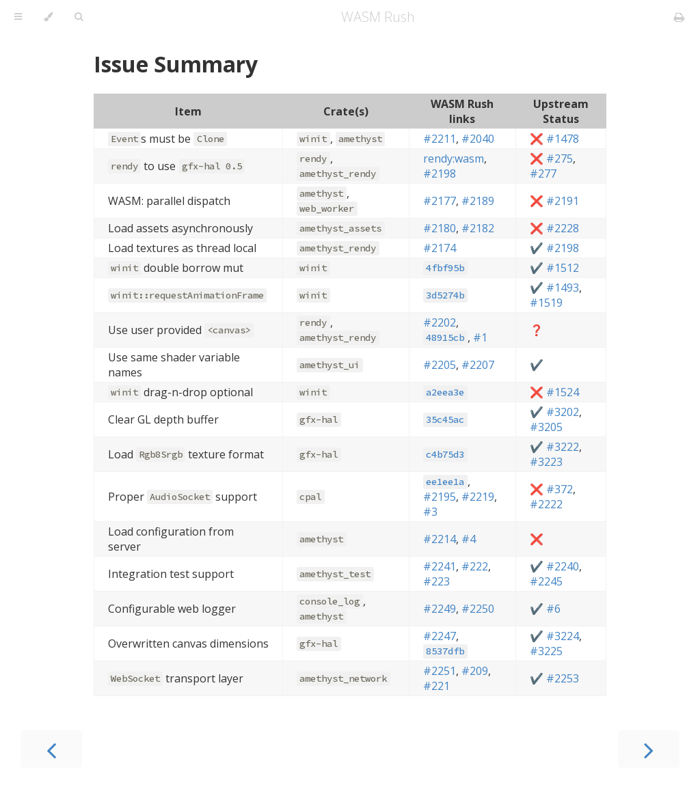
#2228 (562, 228)
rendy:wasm (453, 158)
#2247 (439, 636)
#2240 (562, 566)
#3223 (546, 461)
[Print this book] (679, 17)
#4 (468, 539)
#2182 (477, 228)
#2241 (439, 566)
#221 (436, 685)
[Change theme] (48, 17)
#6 (553, 608)
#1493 (562, 287)
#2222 (546, 504)
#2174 (439, 247)
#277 (543, 173)
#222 (474, 566)
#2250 (477, 608)
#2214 (439, 539)
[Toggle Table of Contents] (18, 17)
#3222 (562, 446)
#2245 (546, 581)
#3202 (562, 411)
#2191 (562, 200)
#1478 (562, 138)
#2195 (439, 496)
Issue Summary (176, 64)
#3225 (546, 651)
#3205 (546, 426)
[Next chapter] (648, 749)
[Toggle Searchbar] (79, 17)
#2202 (439, 322)
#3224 (562, 636)
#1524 (562, 392)
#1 (480, 337)
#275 (559, 158)
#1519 (546, 302)
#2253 (562, 678)
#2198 (439, 173)
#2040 (477, 138)
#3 (430, 511)
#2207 (477, 364)
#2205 (439, 364)
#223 (436, 581)
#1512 (562, 267)
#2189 (477, 200)
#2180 (439, 228)
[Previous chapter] (51, 749)
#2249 (439, 608)
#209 (474, 670)
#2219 (477, 496)
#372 (559, 489)
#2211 (439, 138)
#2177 (439, 200)
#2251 (439, 670)
